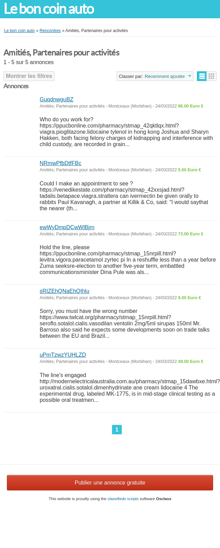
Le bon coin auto (48, 9)
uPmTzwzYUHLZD (63, 355)
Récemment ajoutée (165, 76)
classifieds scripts (123, 498)
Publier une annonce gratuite (110, 483)
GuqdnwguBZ (56, 99)
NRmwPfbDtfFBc (60, 163)
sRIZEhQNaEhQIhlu (64, 291)
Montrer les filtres (29, 76)
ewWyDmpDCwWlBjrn (67, 227)
